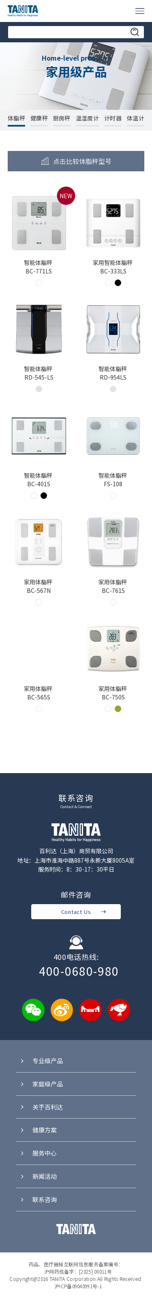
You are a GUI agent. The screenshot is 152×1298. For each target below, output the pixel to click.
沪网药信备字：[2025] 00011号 (78, 1271)
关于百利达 (41, 1107)
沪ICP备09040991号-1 (78, 1286)
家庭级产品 (41, 1083)
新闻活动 (38, 1176)
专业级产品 (41, 1061)
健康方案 (38, 1130)
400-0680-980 (79, 971)
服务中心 (38, 1153)
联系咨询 (38, 1199)
